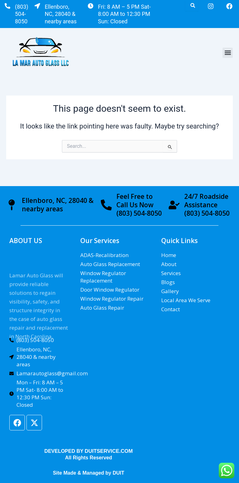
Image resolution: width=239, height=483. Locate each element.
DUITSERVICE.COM (109, 451)
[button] (228, 53)
